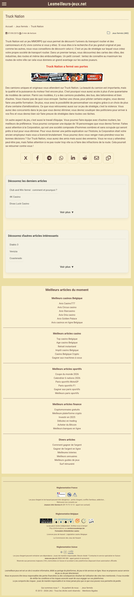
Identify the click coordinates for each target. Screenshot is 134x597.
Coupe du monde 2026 (67, 374)
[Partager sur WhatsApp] (61, 158)
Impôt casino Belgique (67, 350)
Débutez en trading (67, 421)
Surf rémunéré (67, 464)
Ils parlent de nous (70, 588)
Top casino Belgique (67, 338)
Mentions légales (90, 591)
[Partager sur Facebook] (37, 158)
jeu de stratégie (89, 106)
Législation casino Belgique (76, 534)
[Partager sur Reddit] (84, 158)
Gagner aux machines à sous (67, 357)
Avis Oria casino (67, 315)
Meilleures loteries (66, 452)
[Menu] (4, 3)
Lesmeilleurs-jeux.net (67, 4)
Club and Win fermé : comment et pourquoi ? (33, 190)
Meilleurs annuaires (67, 456)
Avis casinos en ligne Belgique (67, 322)
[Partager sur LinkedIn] (73, 158)
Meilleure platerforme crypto (67, 413)
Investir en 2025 (67, 417)
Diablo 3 (14, 244)
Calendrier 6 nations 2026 (67, 378)
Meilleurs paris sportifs (67, 393)
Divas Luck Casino (19, 203)
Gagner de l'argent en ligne (67, 448)
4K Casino (15, 196)
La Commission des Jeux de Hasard (67, 538)
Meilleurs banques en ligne (67, 428)
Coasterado (16, 258)
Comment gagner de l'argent (67, 444)
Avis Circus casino (67, 307)
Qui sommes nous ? (50, 588)
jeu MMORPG (34, 41)
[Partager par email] (96, 158)
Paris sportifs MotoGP (67, 381)
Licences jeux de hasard (56, 534)
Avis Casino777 (67, 303)
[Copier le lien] (108, 158)
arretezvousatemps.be (76, 528)
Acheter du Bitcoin (66, 424)
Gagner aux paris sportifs (67, 389)
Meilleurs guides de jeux (67, 460)
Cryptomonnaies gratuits (67, 409)
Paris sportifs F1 (67, 385)
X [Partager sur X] (25, 158)
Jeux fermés (87, 588)
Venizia (13, 251)
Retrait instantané (67, 346)
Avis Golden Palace (67, 318)
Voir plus (67, 212)
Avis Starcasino (67, 311)
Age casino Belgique (67, 342)
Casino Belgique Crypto (67, 354)
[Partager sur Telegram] (49, 158)
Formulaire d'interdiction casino (67, 531)
